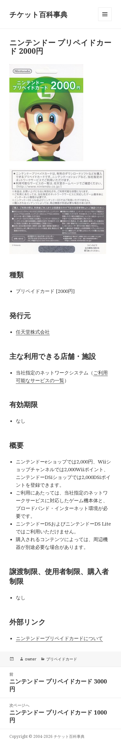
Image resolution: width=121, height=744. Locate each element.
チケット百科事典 (38, 14)
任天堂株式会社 (33, 331)
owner (30, 659)
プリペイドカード (61, 659)
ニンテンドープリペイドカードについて (59, 638)
